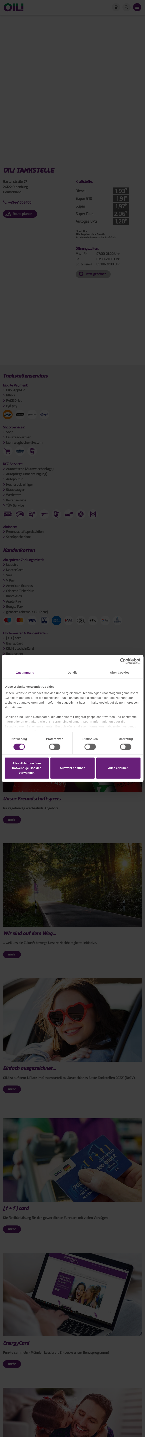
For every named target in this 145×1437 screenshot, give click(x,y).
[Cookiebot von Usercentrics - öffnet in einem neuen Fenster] (123, 661)
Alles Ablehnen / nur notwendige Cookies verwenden (26, 768)
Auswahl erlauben (72, 768)
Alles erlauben (118, 768)
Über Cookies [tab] (120, 672)
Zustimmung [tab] (25, 672)
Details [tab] (73, 672)
